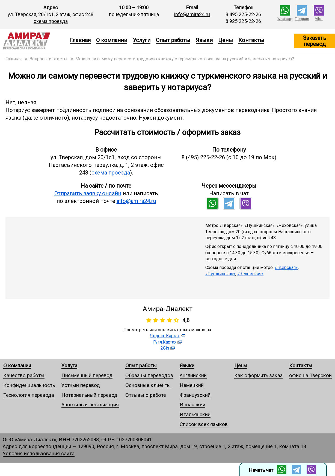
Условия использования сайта (39, 453)
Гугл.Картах (164, 342)
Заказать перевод (314, 41)
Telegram (302, 19)
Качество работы (24, 375)
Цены (225, 40)
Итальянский (195, 414)
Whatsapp (284, 19)
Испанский (192, 404)
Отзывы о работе (145, 395)
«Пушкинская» (220, 273)
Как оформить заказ (258, 375)
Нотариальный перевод (89, 395)
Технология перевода (28, 395)
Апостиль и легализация (90, 404)
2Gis (165, 348)
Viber (319, 19)
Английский (193, 375)
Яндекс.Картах (165, 335)
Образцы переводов (149, 375)
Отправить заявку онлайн (87, 193)
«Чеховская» (250, 273)
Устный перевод (80, 385)
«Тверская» (286, 267)
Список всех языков (204, 424)
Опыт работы (173, 40)
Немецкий (192, 385)
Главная (80, 40)
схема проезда (51, 21)
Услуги (141, 40)
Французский (195, 395)
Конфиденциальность (29, 385)
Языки (204, 40)
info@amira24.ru (192, 14)
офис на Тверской (310, 375)
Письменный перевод (86, 375)
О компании (111, 40)
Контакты (251, 40)
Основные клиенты (148, 385)
